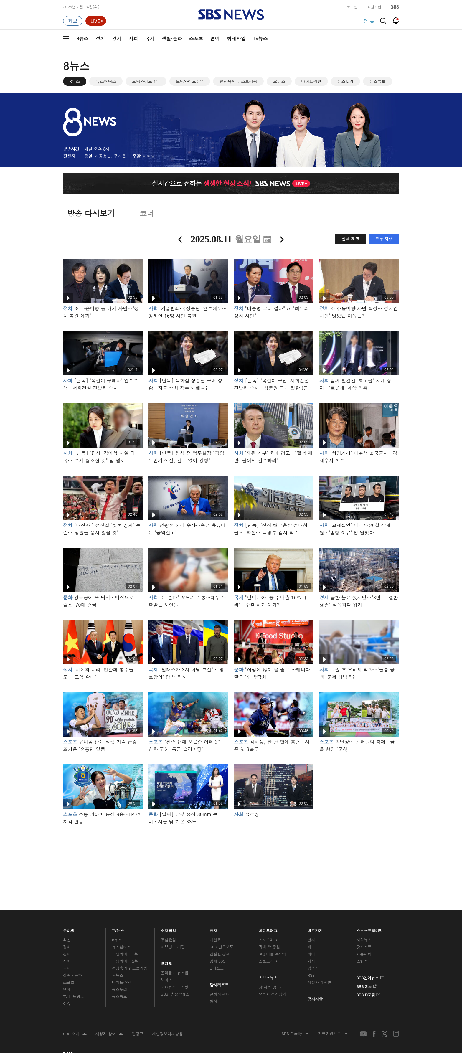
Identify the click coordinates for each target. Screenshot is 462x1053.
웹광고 (137, 1034)
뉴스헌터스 (106, 81)
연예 (215, 38)
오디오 (166, 962)
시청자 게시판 (319, 982)
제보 (311, 947)
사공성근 (103, 156)
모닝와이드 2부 (190, 81)
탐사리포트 (219, 983)
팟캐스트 (363, 947)
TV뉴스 (260, 38)
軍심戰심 (168, 940)
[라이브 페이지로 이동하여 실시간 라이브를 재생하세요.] (95, 21)
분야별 (69, 929)
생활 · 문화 (72, 975)
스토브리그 (268, 961)
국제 (149, 38)
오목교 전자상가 (272, 994)
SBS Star (366, 985)
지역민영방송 (333, 1034)
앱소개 (313, 968)
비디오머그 (268, 929)
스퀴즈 (362, 961)
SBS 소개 (75, 1034)
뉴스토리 (345, 81)
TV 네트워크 (73, 996)
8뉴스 (82, 38)
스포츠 (196, 38)
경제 (116, 38)
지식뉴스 (363, 940)
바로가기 (315, 929)
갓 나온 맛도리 (271, 987)
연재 (213, 929)
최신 (67, 940)
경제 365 (217, 961)
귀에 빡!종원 (269, 947)
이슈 (67, 1003)
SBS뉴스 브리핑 (175, 987)
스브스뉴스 (268, 976)
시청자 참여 (109, 1034)
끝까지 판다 (220, 994)
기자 (311, 961)
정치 (100, 38)
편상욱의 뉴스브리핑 (238, 81)
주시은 (120, 156)
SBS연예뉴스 (370, 977)
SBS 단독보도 (222, 947)
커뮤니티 (363, 954)
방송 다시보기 (91, 213)
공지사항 (314, 999)
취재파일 (236, 38)
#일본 (368, 21)
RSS (311, 975)
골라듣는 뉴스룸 (175, 973)
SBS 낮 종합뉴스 (175, 994)
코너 (146, 213)
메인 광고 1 (231, 859)
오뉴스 (279, 81)
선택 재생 (350, 239)
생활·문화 (171, 38)
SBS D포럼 (368, 994)
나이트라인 (311, 81)
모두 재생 (383, 239)
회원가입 (374, 6)
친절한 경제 (220, 954)
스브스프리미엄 (369, 929)
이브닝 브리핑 (173, 947)
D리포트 (217, 968)
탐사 (213, 1001)
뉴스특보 (377, 81)
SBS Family (295, 1034)
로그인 (352, 6)
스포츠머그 (268, 940)
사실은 (215, 940)
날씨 (311, 940)
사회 (133, 38)
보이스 (166, 980)
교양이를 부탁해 (272, 954)
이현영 (149, 156)
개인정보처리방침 (167, 1034)
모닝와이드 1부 (146, 81)
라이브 (313, 954)
